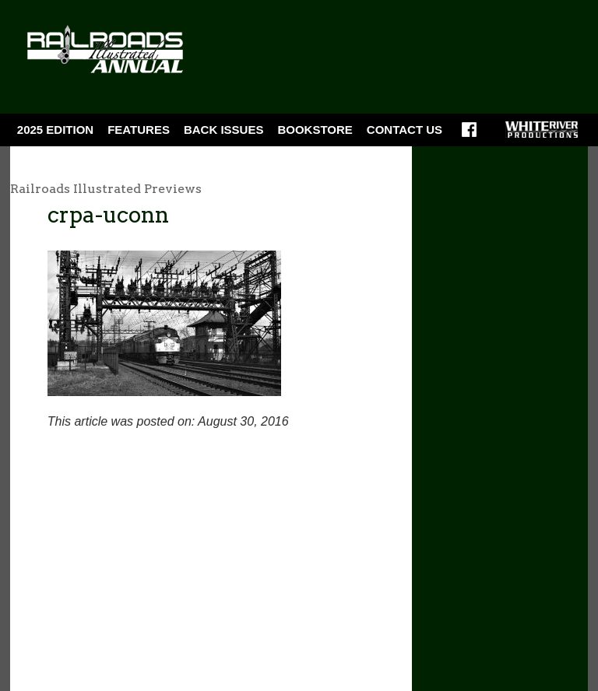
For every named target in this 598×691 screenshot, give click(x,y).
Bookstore (314, 129)
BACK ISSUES (224, 129)
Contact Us (404, 129)
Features (138, 129)
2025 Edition (55, 129)
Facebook (469, 134)
